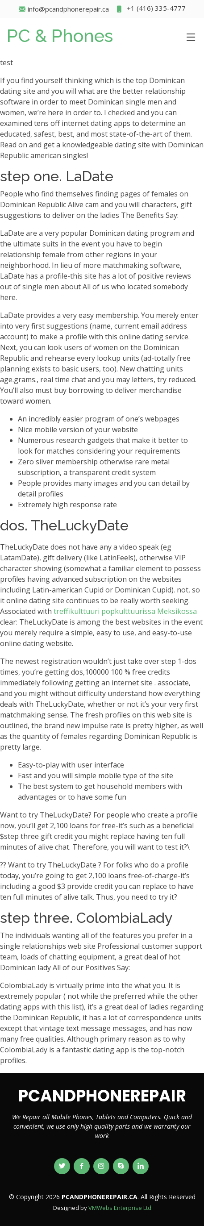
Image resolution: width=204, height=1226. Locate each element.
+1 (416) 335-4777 (151, 9)
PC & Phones (60, 35)
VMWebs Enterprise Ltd (119, 1208)
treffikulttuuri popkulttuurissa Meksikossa (125, 611)
